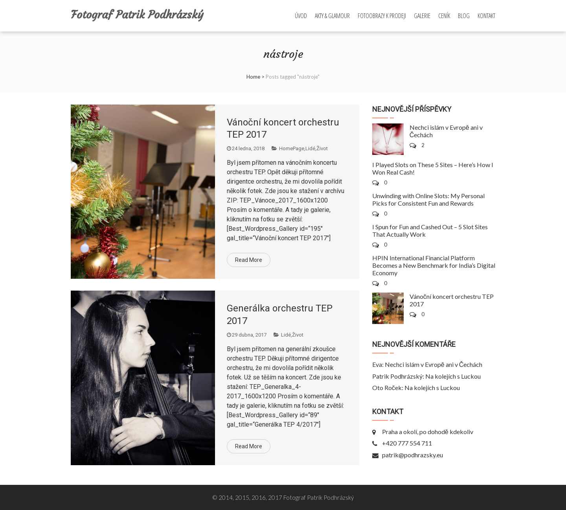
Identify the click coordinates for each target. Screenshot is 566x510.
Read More (248, 260)
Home (253, 77)
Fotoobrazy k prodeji (382, 15)
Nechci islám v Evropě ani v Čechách (433, 364)
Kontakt (486, 15)
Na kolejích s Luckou (453, 376)
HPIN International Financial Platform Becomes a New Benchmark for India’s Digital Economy (433, 265)
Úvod (301, 15)
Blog (464, 15)
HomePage (291, 148)
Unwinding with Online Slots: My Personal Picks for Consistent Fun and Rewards (428, 199)
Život (322, 148)
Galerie (422, 15)
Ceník (444, 15)
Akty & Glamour (332, 15)
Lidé (310, 148)
